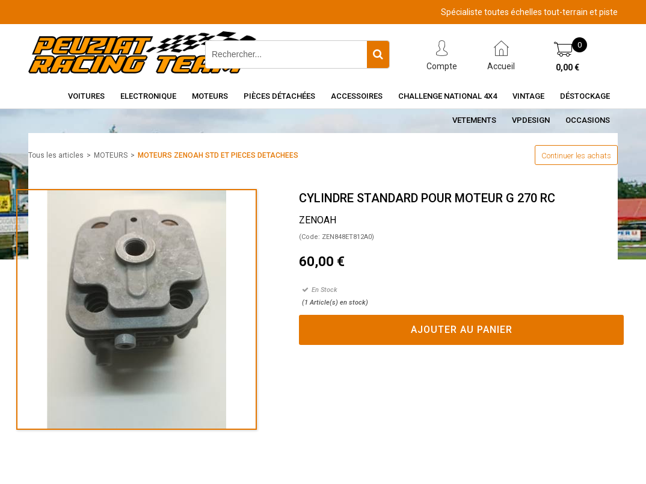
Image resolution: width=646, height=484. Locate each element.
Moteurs (210, 96)
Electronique (148, 96)
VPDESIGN (531, 120)
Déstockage (585, 96)
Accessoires (357, 96)
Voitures (86, 96)
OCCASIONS (587, 120)
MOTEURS (111, 155)
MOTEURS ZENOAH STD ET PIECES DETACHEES (218, 155)
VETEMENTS (474, 120)
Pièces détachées (279, 96)
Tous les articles (56, 155)
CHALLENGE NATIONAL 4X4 (447, 96)
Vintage (528, 96)
